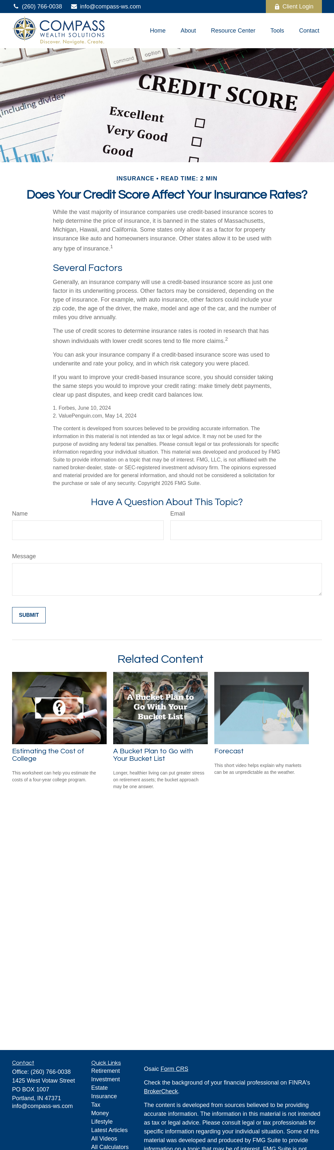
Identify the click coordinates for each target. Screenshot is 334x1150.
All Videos (104, 1138)
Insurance (104, 1096)
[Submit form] (29, 615)
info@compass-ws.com (105, 6)
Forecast (229, 751)
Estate (99, 1088)
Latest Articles (109, 1130)
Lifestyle (102, 1121)
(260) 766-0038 (37, 6)
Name (20, 513)
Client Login (293, 6)
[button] (157, 30)
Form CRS (174, 1069)
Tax (95, 1104)
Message (24, 556)
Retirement (105, 1071)
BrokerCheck (161, 1091)
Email (177, 513)
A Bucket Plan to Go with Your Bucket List (153, 754)
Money (100, 1113)
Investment (105, 1079)
